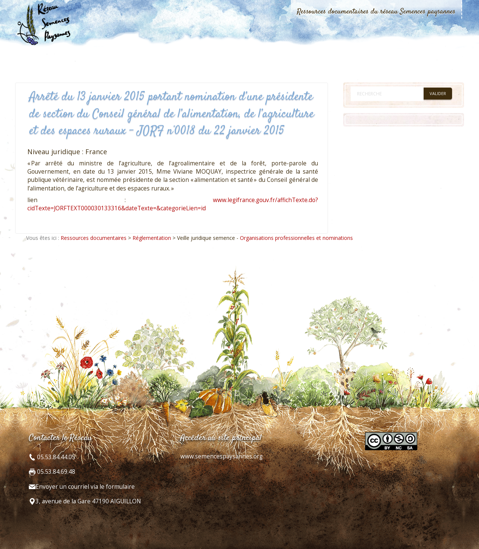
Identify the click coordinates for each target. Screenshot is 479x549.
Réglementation (151, 237)
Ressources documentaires (93, 237)
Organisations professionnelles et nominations (296, 237)
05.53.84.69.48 (55, 472)
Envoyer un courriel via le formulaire (85, 487)
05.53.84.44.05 (55, 457)
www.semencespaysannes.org (221, 456)
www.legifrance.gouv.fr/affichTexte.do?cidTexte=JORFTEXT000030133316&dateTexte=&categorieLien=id (172, 204)
